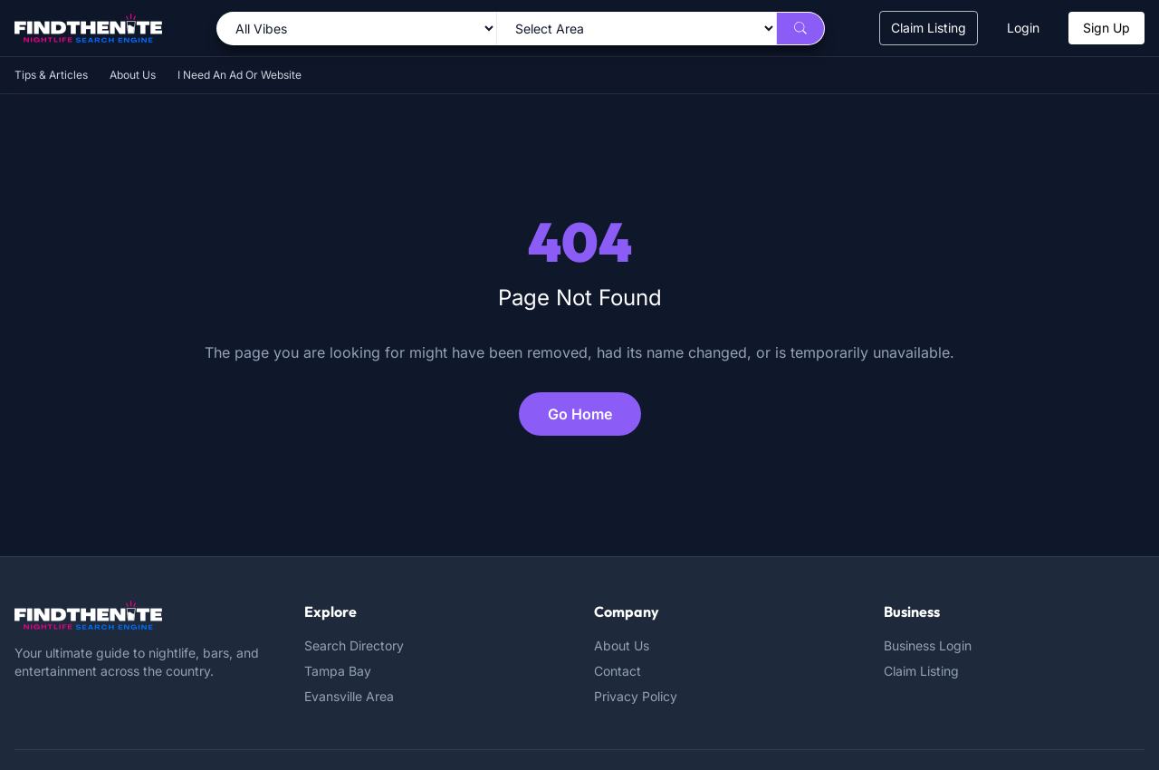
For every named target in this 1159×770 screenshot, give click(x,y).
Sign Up (1106, 27)
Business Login (928, 645)
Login (1023, 27)
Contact (617, 671)
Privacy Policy (635, 696)
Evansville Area (349, 696)
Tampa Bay (337, 671)
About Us (133, 75)
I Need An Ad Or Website (239, 75)
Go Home (580, 414)
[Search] (800, 28)
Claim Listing (928, 27)
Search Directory (354, 645)
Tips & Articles (51, 75)
